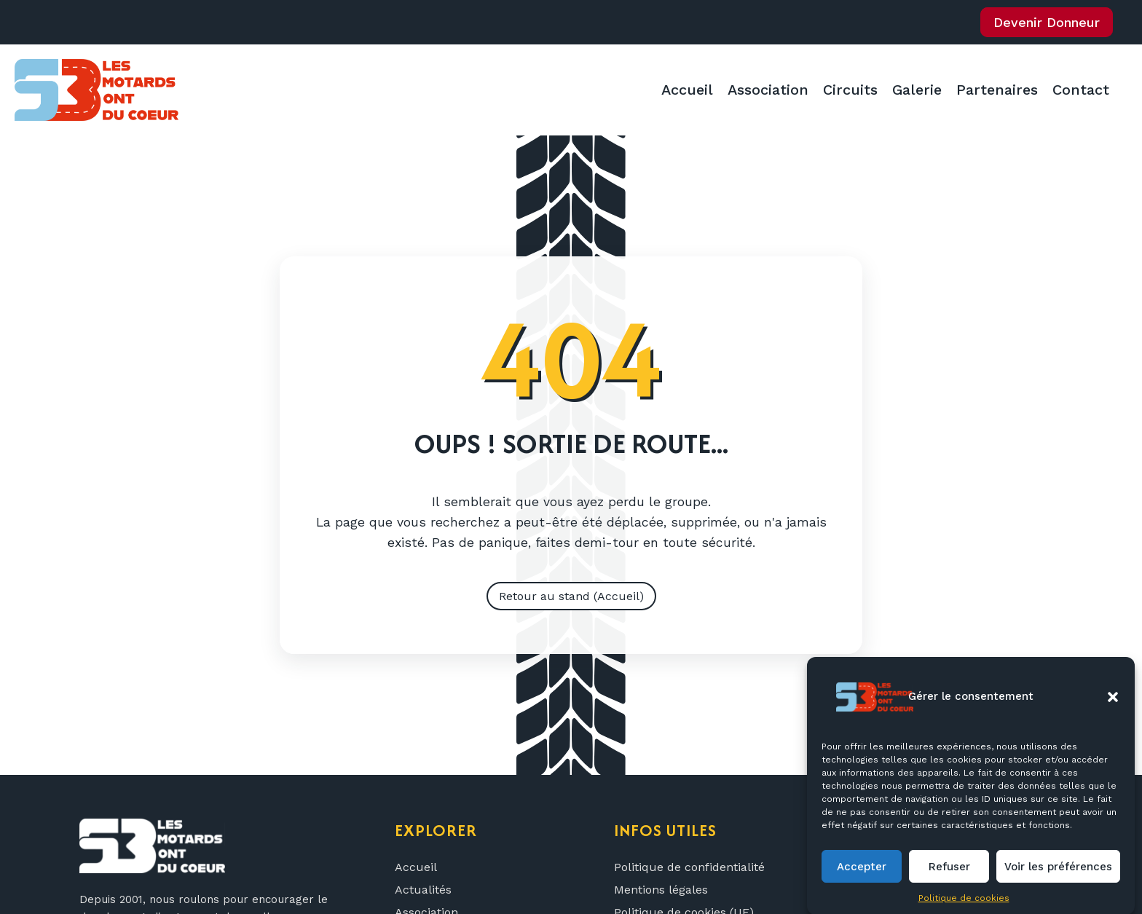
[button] (1113, 713)
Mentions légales (661, 890)
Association (768, 89)
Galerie (917, 89)
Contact (1080, 89)
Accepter (861, 883)
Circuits (850, 89)
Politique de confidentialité (689, 867)
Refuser (949, 883)
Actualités (423, 890)
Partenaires (997, 89)
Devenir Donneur (1046, 22)
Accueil (687, 89)
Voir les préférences (1058, 883)
